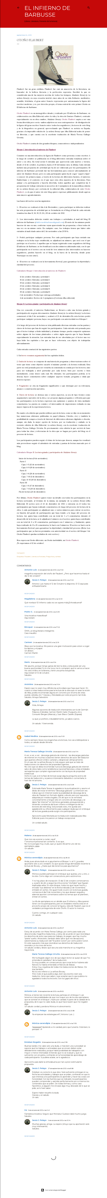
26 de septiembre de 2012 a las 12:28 (61, 785)
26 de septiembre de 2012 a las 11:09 (52, 736)
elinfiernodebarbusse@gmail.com (49, 222)
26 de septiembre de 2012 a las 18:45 (57, 858)
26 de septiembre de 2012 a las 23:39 (74, 954)
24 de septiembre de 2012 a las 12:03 (49, 599)
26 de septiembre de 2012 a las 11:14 (65, 752)
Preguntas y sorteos (53, 556)
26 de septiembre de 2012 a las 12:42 (61, 701)
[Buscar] (88, 7)
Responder (29, 593)
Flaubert (27, 556)
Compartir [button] (21, 553)
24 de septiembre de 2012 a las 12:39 (47, 612)
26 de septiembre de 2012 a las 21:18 (55, 1042)
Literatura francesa (38, 556)
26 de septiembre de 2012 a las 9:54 (43, 662)
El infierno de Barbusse (47, 11)
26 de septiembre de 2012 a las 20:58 (61, 1011)
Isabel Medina (31, 736)
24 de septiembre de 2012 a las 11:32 (50, 570)
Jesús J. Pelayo (39, 580)
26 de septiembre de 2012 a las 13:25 (45, 836)
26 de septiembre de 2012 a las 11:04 (47, 684)
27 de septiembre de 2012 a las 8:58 (60, 1068)
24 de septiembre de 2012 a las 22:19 (46, 642)
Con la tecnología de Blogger (53, 1190)
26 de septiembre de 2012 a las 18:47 (51, 928)
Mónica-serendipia (33, 857)
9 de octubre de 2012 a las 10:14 (59, 1120)
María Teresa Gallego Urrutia (38, 751)
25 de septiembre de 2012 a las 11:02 (61, 580)
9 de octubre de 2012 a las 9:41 (39, 1110)
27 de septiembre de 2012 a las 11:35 (64, 1023)
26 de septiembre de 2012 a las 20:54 (61, 870)
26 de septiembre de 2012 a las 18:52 (51, 991)
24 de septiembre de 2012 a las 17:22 (47, 627)
